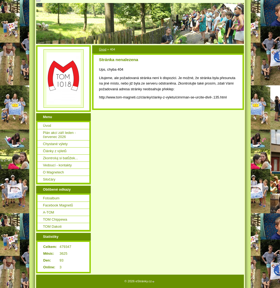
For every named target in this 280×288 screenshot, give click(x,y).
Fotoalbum (51, 198)
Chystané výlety (55, 144)
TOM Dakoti (52, 226)
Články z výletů (54, 151)
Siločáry (49, 179)
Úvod (102, 49)
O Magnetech (53, 172)
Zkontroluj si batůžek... (60, 158)
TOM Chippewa (55, 219)
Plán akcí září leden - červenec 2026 (59, 135)
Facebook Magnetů (58, 205)
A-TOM (48, 212)
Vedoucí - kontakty (57, 165)
